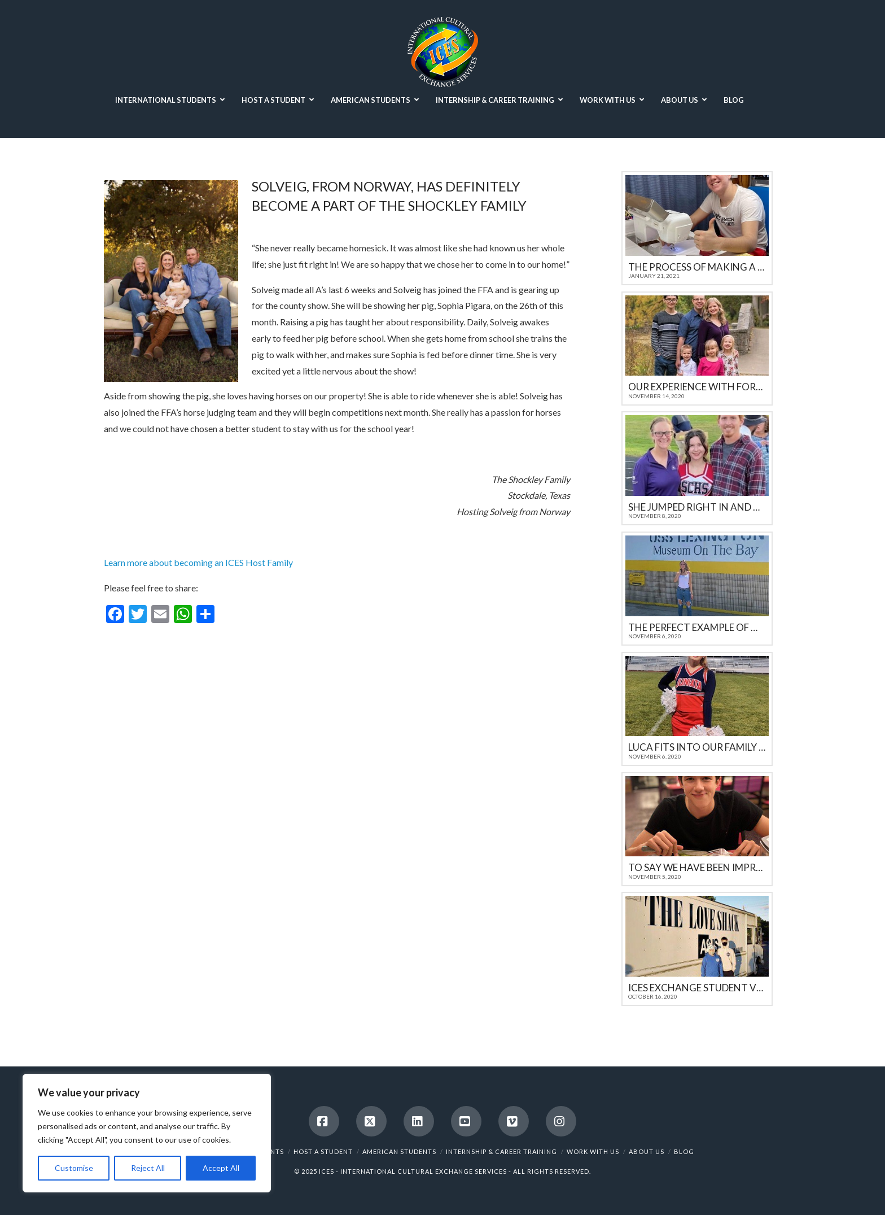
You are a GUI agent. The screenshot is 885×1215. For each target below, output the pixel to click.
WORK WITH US (593, 1151)
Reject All (148, 1168)
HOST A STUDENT (323, 1151)
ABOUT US (646, 1151)
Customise (74, 1168)
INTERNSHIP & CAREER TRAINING (501, 1151)
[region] (147, 1133)
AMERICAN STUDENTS (399, 1151)
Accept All (221, 1168)
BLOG (684, 1151)
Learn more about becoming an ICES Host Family (198, 562)
